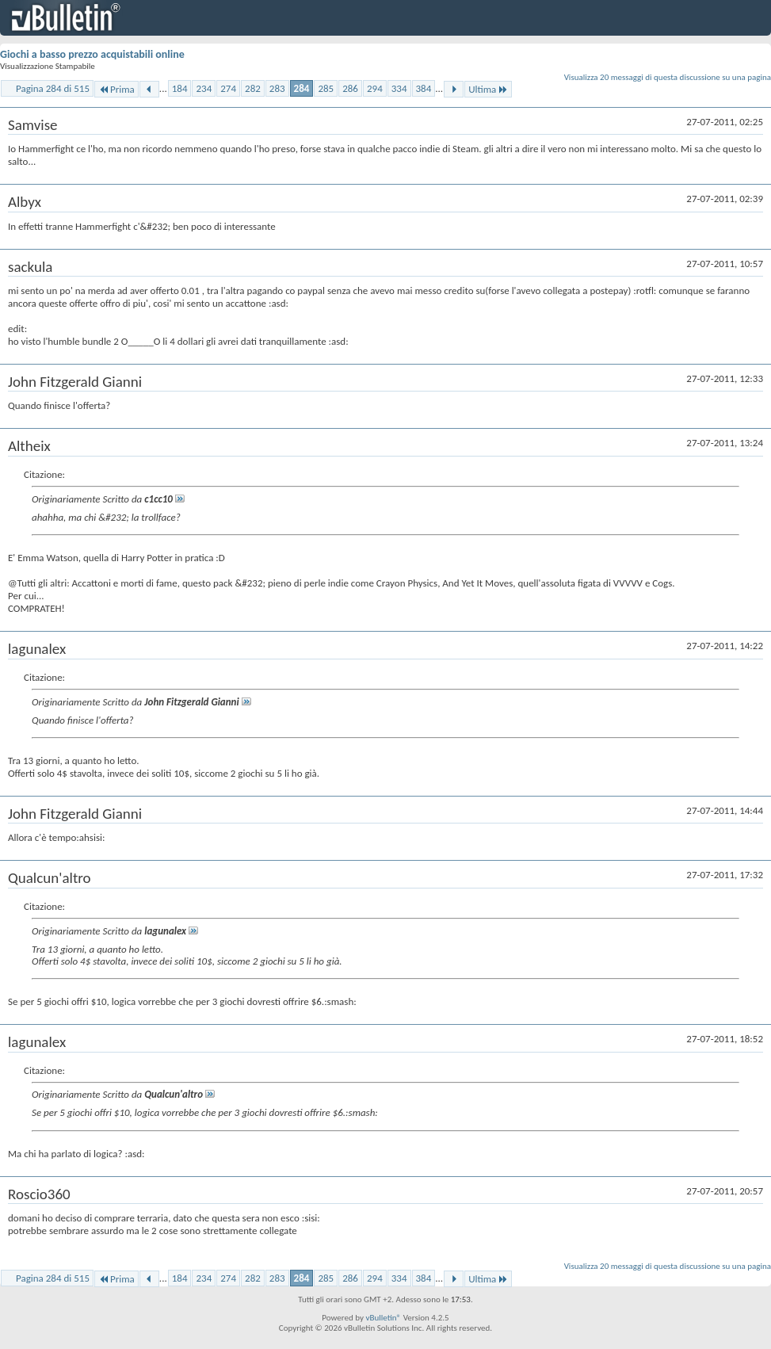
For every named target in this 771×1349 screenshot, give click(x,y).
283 (277, 88)
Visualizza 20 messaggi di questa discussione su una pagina (667, 77)
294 (375, 88)
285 (326, 88)
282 (253, 88)
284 (302, 88)
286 (350, 88)
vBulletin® (383, 1318)
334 (399, 88)
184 (180, 88)
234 (204, 88)
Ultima (488, 89)
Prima (116, 89)
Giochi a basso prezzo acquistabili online (92, 54)
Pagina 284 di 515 (53, 88)
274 (228, 88)
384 (424, 88)
